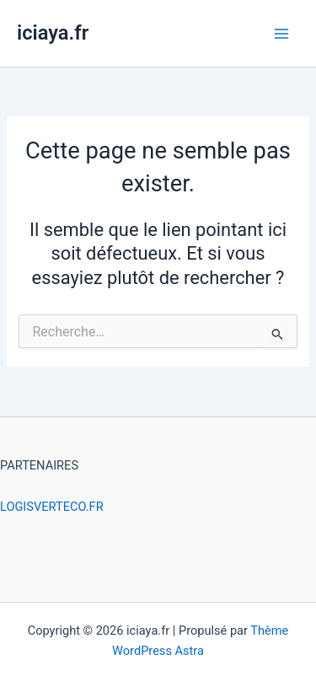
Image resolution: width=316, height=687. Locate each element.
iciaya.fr (52, 33)
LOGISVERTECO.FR (52, 506)
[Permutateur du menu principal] (281, 33)
